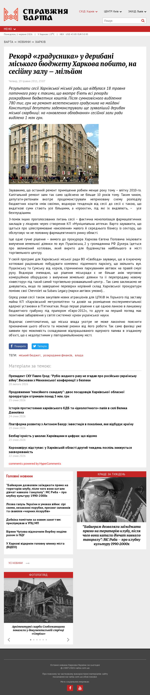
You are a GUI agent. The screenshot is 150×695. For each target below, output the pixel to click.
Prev (9, 640)
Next (68, 640)
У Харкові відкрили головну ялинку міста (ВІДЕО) (35, 545)
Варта (8, 42)
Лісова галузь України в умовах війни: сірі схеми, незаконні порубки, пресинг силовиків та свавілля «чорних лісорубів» (38, 507)
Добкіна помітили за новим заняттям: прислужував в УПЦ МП (33, 521)
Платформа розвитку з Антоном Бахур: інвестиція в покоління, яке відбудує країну (71, 424)
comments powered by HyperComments (35, 463)
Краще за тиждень (111, 474)
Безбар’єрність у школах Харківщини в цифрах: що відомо (53, 436)
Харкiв (40, 42)
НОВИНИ (24, 42)
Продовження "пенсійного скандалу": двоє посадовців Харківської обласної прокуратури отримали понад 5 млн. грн (67, 394)
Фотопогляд (38, 575)
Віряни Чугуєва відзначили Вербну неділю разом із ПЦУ (36, 533)
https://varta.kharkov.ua (36, 15)
